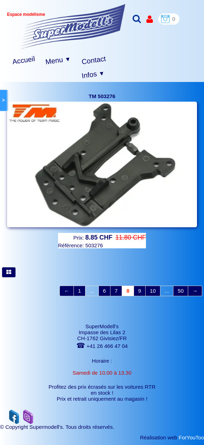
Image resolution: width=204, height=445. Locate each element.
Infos (93, 75)
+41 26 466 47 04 (102, 346)
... (92, 291)
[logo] (73, 26)
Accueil (24, 60)
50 (181, 291)
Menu (58, 60)
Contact (93, 60)
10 (153, 291)
